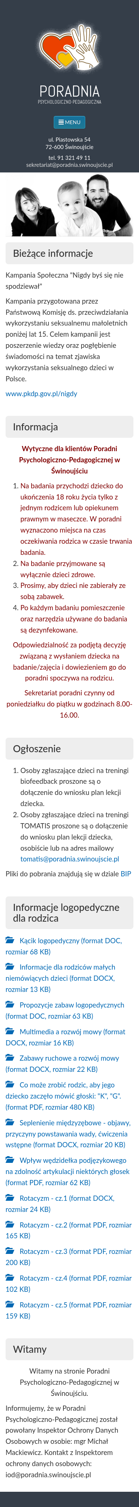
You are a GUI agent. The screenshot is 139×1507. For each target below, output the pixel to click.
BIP (125, 874)
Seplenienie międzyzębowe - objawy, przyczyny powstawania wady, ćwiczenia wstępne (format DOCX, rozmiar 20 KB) (68, 1134)
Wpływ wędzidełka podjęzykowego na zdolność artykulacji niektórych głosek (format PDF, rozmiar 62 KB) (68, 1171)
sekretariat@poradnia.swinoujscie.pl (69, 164)
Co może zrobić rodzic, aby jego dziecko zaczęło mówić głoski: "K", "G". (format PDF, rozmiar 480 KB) (63, 1096)
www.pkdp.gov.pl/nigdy (41, 393)
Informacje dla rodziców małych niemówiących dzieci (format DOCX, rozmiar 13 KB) (60, 978)
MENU (70, 122)
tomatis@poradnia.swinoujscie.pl (69, 859)
